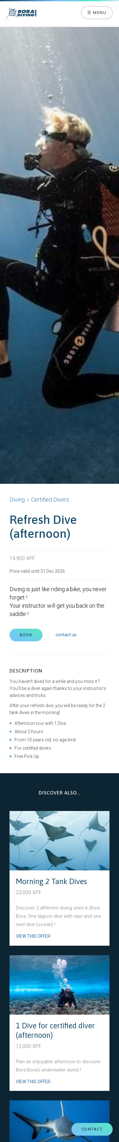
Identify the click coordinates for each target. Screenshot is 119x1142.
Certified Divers (50, 499)
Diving (17, 499)
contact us (66, 634)
